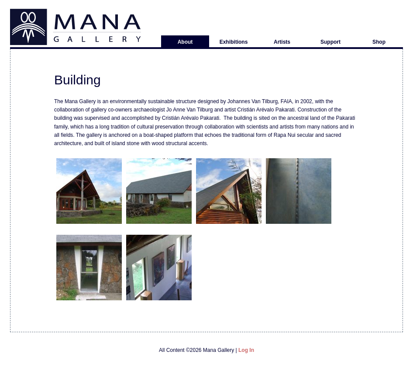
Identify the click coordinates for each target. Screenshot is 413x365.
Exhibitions (234, 42)
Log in (246, 350)
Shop (378, 42)
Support (330, 42)
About (185, 42)
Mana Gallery (75, 27)
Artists (282, 42)
